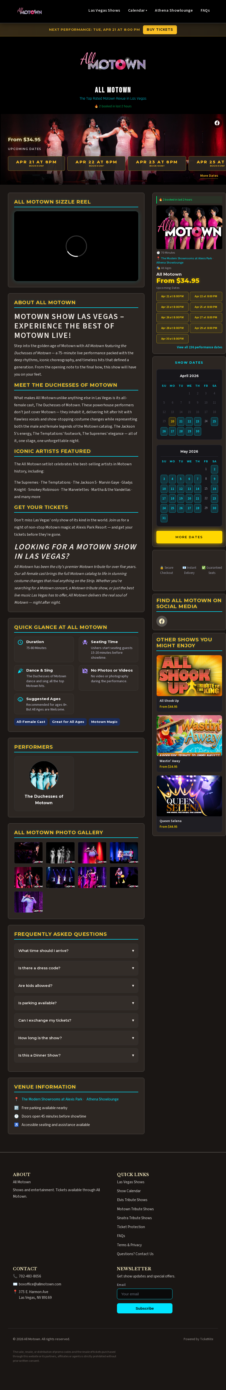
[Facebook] (217, 123)
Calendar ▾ (137, 10)
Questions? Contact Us (135, 1254)
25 (214, 421)
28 (181, 431)
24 (164, 508)
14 (197, 489)
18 (172, 498)
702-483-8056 (30, 1276)
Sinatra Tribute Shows (134, 1218)
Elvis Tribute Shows (132, 1200)
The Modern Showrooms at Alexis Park (52, 1099)
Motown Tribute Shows (135, 1209)
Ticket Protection (131, 1227)
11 (172, 489)
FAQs (205, 10)
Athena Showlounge (174, 10)
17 (164, 498)
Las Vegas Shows (104, 10)
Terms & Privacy (129, 1245)
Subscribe (145, 1308)
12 (181, 489)
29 (189, 431)
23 (197, 421)
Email (121, 1284)
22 (189, 421)
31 (164, 518)
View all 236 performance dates (199, 347)
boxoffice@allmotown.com (40, 1284)
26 (164, 431)
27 (172, 431)
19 (181, 498)
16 (214, 489)
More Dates (209, 175)
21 (181, 421)
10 (164, 489)
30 (197, 431)
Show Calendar (129, 1191)
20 (189, 498)
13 (189, 489)
